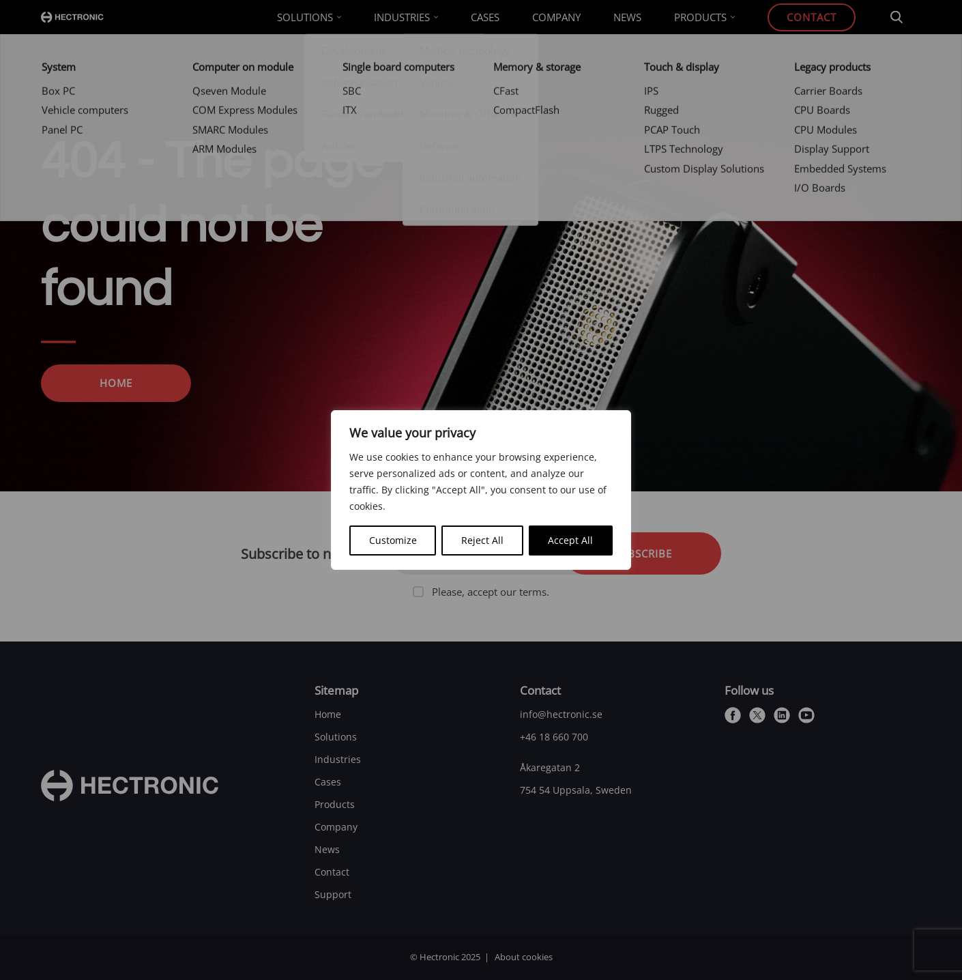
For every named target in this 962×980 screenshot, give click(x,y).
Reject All (482, 540)
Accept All (570, 540)
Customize (393, 540)
